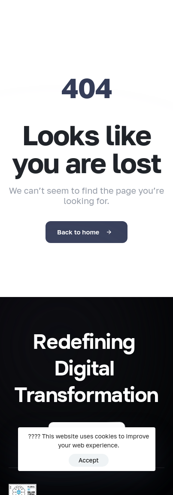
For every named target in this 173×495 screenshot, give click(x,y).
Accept (89, 460)
